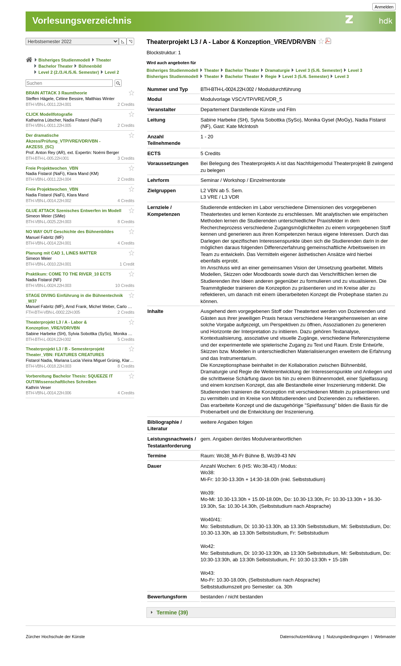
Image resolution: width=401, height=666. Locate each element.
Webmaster (385, 636)
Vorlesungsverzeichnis (82, 20)
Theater (103, 60)
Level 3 (355, 70)
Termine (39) (172, 612)
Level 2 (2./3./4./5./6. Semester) (69, 72)
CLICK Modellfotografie (49, 114)
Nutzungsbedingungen (347, 636)
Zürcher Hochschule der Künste (55, 636)
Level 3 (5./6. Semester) (318, 70)
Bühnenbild (90, 66)
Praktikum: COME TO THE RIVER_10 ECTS (69, 274)
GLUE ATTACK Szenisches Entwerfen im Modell (74, 210)
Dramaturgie (277, 70)
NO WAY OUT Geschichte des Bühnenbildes (70, 231)
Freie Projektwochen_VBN (52, 168)
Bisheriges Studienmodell (64, 60)
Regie (271, 76)
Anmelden (384, 7)
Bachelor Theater (56, 66)
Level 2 (112, 72)
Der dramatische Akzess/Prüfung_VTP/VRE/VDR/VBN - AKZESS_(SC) (63, 141)
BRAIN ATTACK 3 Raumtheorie (57, 93)
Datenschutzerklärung (300, 636)
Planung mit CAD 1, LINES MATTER (62, 253)
